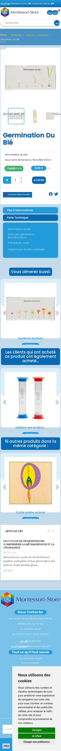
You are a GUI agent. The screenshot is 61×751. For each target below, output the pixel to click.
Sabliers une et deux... (30, 427)
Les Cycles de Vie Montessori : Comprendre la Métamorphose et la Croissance (28, 544)
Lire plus (7, 570)
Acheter (39, 180)
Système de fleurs (30, 338)
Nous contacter (30, 663)
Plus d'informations (20, 210)
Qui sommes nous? (30, 658)
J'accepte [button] (36, 730)
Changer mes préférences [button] (36, 742)
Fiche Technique (17, 217)
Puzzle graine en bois (30, 512)
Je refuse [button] (36, 736)
